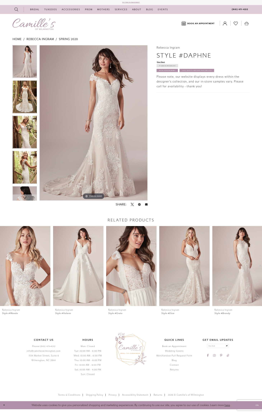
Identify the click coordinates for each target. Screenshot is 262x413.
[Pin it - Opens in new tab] (139, 208)
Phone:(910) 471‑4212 (43, 350)
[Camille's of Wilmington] (34, 28)
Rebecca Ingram (40, 43)
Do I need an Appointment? (131, 4)
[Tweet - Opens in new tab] (132, 208)
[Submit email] (234, 351)
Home (17, 43)
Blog (174, 364)
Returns (174, 373)
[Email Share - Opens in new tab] (146, 208)
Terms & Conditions (69, 398)
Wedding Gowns (174, 354)
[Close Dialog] (5, 409)
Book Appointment (175, 81)
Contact (174, 368)
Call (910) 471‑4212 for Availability (188, 90)
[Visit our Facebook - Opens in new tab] (208, 362)
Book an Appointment (174, 350)
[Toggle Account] (225, 27)
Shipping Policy (94, 398)
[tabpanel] (25, 66)
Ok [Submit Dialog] (255, 408)
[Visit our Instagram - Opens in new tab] (214, 362)
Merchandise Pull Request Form (174, 359)
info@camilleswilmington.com (44, 354)
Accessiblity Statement (135, 398)
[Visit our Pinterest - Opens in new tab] (221, 362)
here (227, 408)
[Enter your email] (218, 351)
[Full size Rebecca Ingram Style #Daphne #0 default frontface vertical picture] (93, 126)
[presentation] (25, 270)
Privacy (113, 398)
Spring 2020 (68, 43)
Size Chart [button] (164, 66)
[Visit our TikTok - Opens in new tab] (227, 362)
